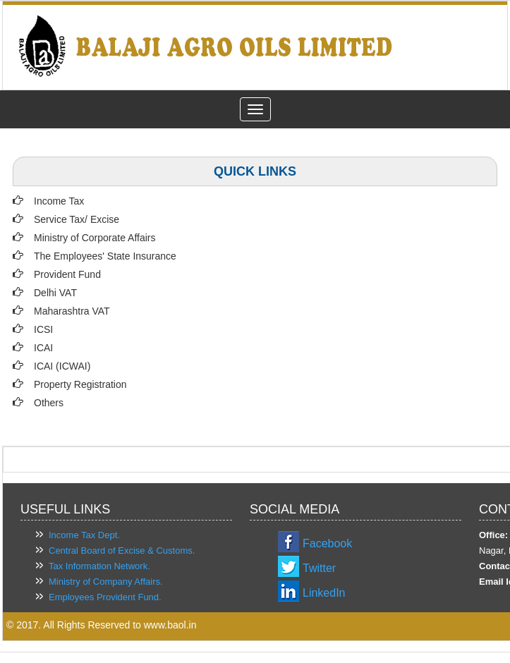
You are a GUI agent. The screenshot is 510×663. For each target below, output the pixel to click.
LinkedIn (324, 593)
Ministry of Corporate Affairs (94, 237)
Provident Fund (67, 274)
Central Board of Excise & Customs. (122, 550)
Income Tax (59, 201)
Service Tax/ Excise (76, 219)
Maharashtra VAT (72, 311)
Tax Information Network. (99, 566)
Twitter (319, 568)
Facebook (327, 543)
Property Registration (80, 384)
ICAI (43, 347)
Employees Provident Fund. (105, 597)
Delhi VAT (55, 292)
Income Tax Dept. (84, 535)
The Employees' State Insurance (105, 256)
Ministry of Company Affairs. (106, 581)
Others (48, 402)
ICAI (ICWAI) (62, 366)
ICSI (43, 329)
